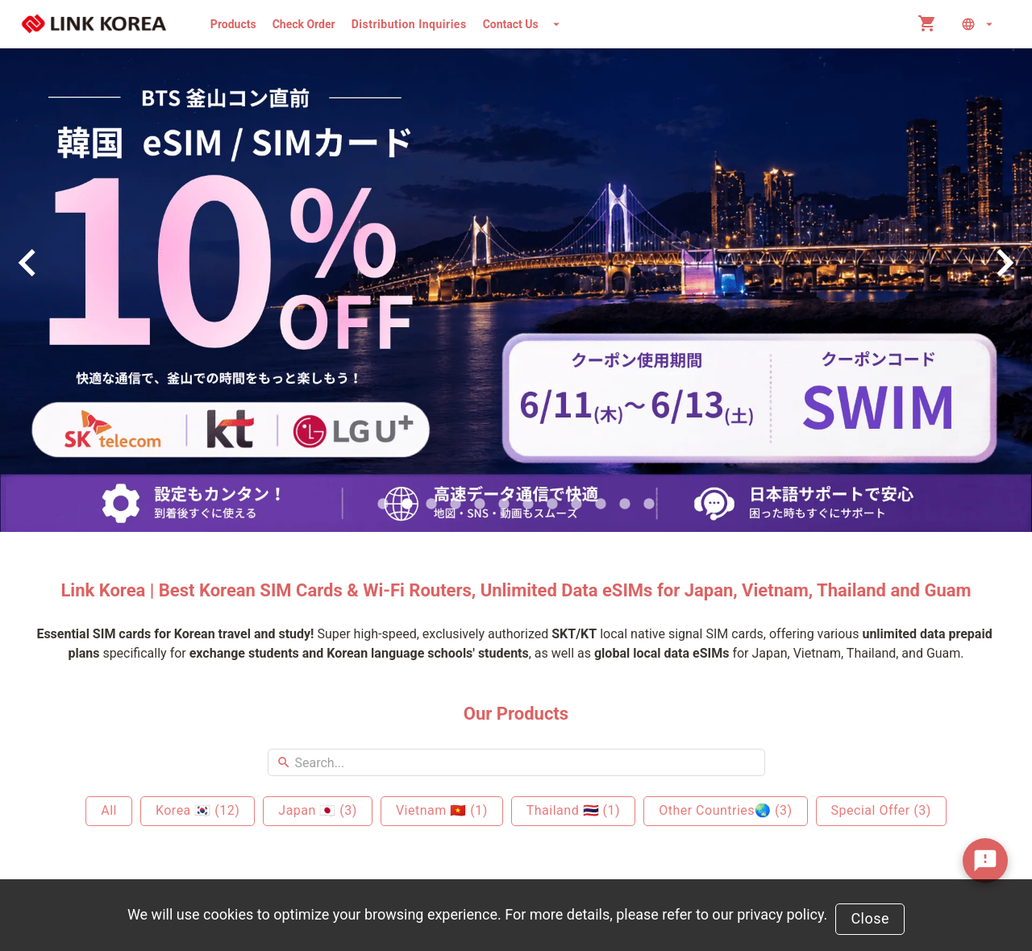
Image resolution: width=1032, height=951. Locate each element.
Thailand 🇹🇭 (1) (573, 810)
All (109, 810)
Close (870, 918)
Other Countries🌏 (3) (725, 810)
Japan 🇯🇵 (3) (317, 810)
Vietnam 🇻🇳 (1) (442, 810)
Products (233, 24)
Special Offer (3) (881, 810)
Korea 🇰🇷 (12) (197, 810)
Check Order (304, 24)
